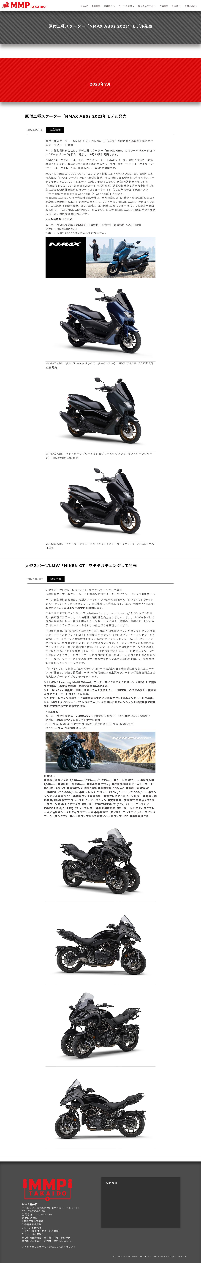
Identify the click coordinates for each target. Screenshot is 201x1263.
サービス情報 (127, 6)
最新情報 (96, 6)
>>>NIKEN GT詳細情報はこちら (66, 727)
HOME (84, 6)
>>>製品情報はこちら (59, 219)
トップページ (115, 1186)
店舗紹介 (109, 6)
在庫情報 (164, 6)
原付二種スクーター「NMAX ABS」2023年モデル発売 (76, 116)
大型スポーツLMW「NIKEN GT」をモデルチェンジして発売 (81, 565)
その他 (176, 6)
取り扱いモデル (147, 6)
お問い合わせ (191, 6)
